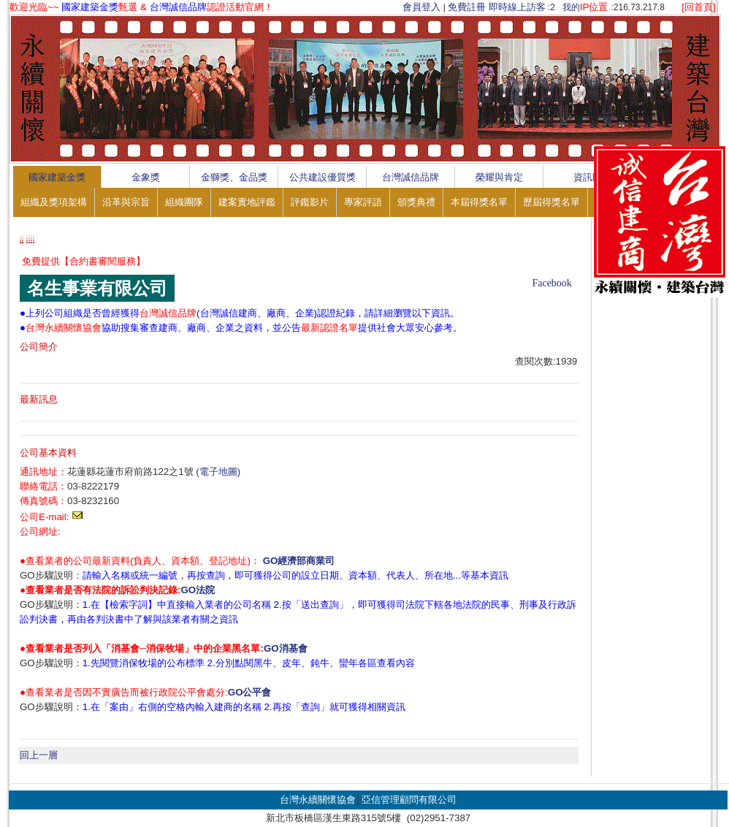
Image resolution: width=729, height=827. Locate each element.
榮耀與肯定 (499, 177)
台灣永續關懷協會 (318, 799)
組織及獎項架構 (53, 202)
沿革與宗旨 (126, 202)
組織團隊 (184, 202)
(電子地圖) (218, 471)
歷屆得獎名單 (551, 202)
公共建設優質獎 (322, 177)
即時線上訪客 (517, 6)
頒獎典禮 (416, 202)
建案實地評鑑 (246, 202)
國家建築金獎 (56, 177)
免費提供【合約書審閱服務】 (83, 261)
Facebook (551, 283)
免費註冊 (467, 6)
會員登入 (421, 6)
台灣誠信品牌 (410, 177)
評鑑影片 (310, 202)
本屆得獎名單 (479, 202)
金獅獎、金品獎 (234, 177)
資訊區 (587, 177)
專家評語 (363, 202)
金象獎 (145, 177)
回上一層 (39, 755)
